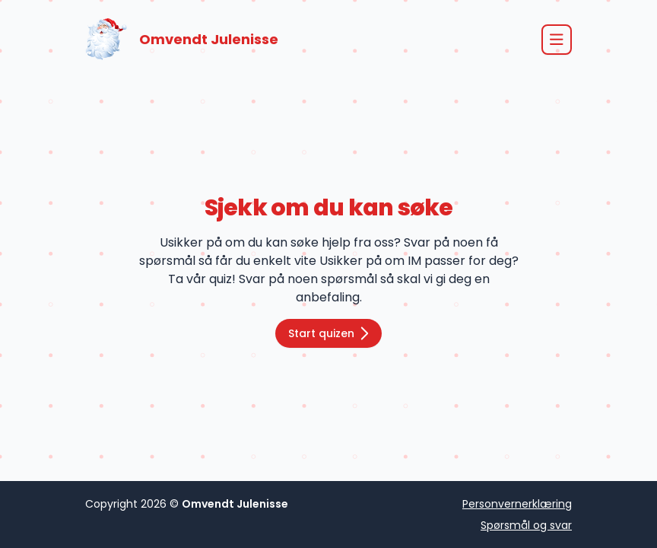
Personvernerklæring (517, 503)
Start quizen (328, 333)
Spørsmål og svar (526, 525)
